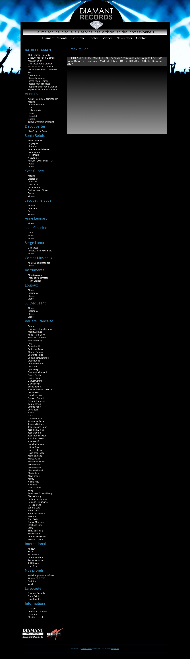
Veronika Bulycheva (37, 536)
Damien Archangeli (37, 372)
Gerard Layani (34, 404)
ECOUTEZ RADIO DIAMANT (41, 66)
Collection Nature (36, 104)
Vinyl (30, 584)
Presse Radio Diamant (38, 81)
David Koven (34, 384)
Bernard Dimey (35, 340)
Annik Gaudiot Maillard (39, 263)
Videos (31, 166)
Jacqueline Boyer (36, 421)
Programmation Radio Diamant (43, 86)
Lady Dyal (32, 566)
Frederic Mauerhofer (38, 278)
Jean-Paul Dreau (36, 430)
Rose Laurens (34, 505)
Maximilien (33, 473)
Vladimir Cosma (35, 539)
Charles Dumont (36, 352)
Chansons (32, 146)
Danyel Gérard (35, 381)
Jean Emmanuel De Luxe (40, 389)
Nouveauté (33, 158)
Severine (32, 516)
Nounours (32, 484)
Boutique (78, 38)
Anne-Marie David (36, 335)
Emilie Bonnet (34, 386)
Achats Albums (35, 140)
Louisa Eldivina (35, 450)
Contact (142, 38)
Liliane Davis (34, 447)
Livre (30, 232)
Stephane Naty (35, 525)
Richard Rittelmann (37, 499)
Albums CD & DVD (36, 578)
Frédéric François (36, 401)
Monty (31, 479)
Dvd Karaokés (34, 110)
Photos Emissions (36, 78)
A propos (32, 608)
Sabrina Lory (34, 507)
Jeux (30, 72)
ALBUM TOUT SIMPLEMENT (41, 160)
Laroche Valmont (36, 444)
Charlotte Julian (35, 355)
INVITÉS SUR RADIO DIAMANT (42, 69)
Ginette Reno (34, 407)
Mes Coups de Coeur (38, 131)
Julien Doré (33, 441)
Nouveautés (34, 75)
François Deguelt (36, 398)
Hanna (31, 412)
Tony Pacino (34, 533)
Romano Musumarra (38, 502)
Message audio (35, 61)
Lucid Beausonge (36, 453)
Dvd (30, 107)
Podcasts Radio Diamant (40, 250)
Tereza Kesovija (35, 530)
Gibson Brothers (35, 557)
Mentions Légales (36, 617)
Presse (31, 163)
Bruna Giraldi (34, 346)
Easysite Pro (115, 649)
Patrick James (34, 487)
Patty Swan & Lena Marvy (40, 493)
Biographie (33, 143)
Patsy (30, 490)
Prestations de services (39, 84)
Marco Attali (34, 458)
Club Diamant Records (39, 55)
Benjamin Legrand (37, 337)
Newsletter (124, 38)
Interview (32, 208)
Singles (31, 119)
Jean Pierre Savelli (37, 435)
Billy (30, 343)
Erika (30, 551)
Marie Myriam (34, 467)
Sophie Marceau (36, 522)
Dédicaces (33, 184)
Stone (30, 528)
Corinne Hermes (36, 363)
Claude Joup (34, 360)
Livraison (32, 614)
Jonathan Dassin (36, 438)
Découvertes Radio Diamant (41, 58)
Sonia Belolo (34, 596)
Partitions (33, 581)
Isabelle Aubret (35, 418)
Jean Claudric (34, 433)
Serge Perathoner (36, 513)
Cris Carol (32, 366)
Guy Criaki (33, 409)
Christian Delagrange (38, 358)
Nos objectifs (34, 599)
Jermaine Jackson (36, 560)
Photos (94, 38)
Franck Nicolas (35, 395)
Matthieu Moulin (36, 470)
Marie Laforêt (34, 464)
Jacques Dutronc (36, 424)
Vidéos (107, 38)
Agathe (31, 326)
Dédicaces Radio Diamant (40, 63)
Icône (30, 415)
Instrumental (34, 152)
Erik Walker (33, 554)
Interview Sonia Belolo (39, 149)
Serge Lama (33, 510)
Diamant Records (54, 38)
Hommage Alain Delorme (40, 329)
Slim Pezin (33, 519)
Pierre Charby (34, 496)
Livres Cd (32, 116)
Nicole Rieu (33, 481)
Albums (32, 102)
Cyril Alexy (33, 369)
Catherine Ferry (35, 349)
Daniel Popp (34, 378)
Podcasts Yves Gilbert (38, 190)
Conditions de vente (37, 611)
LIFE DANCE (33, 155)
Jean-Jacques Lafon (37, 427)
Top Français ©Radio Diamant (42, 89)
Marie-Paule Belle (36, 461)
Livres (31, 113)
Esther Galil (33, 392)
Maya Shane (34, 476)
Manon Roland (35, 456)
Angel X (31, 549)
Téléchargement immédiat (41, 122)
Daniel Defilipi (35, 375)
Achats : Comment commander (43, 99)
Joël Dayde (33, 563)
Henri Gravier (34, 281)
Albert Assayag (35, 275)
